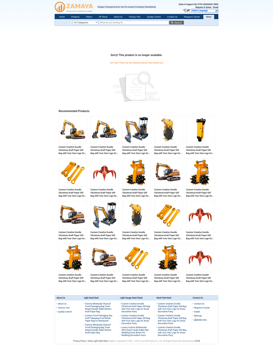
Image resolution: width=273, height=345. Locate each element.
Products (75, 17)
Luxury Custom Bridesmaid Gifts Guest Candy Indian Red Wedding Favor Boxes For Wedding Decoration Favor (135, 331)
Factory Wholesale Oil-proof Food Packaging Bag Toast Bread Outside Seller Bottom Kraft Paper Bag (98, 308)
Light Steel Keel (91, 298)
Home (62, 17)
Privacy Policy (79, 341)
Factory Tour (134, 17)
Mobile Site (200, 320)
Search (178, 22)
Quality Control (154, 17)
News (208, 17)
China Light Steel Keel (97, 341)
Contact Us (172, 17)
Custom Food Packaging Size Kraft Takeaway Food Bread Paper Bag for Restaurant (98, 318)
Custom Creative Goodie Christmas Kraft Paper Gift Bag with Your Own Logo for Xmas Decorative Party (72, 150)
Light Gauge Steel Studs (131, 298)
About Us (118, 17)
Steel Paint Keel (163, 298)
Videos (89, 17)
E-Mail (197, 312)
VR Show (103, 17)
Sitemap (198, 316)
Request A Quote (203, 7)
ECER (197, 341)
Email (215, 7)
